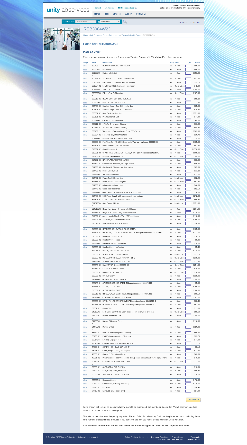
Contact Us (141, 14)
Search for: (69, 21)
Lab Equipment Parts (98, 35)
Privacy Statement (179, 437)
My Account (109, 8)
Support (128, 14)
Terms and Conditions (159, 437)
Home (97, 14)
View (85, 66)
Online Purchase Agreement (136, 437)
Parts (106, 14)
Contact (98, 8)
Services (117, 14)
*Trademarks (195, 437)
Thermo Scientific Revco (131, 35)
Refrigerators (114, 35)
